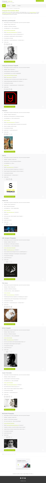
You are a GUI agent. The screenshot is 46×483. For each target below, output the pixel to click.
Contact (19, 5)
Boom (9, 69)
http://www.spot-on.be (10, 167)
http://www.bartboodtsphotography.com (13, 425)
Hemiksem (9, 417)
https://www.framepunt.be (11, 122)
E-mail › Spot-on (6, 165)
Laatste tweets (6, 40)
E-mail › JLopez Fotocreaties (8, 382)
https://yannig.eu (9, 77)
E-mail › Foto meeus (7, 292)
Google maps (13, 24)
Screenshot (19, 32)
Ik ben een (39, 0)
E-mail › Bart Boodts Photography (9, 423)
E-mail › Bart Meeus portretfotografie (9, 30)
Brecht (9, 204)
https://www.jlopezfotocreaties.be (12, 384)
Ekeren (9, 24)
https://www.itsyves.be (10, 339)
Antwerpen (5, 24)
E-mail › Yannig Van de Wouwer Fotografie (10, 75)
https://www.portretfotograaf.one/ (12, 32)
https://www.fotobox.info (10, 212)
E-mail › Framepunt (7, 120)
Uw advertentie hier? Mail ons (23, 468)
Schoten (9, 376)
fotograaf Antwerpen (33, 12)
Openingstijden (6, 218)
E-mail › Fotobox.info (7, 210)
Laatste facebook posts (14, 40)
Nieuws (8, 5)
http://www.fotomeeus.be (10, 294)
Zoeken (13, 5)
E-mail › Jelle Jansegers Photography (9, 247)
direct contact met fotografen (6, 13)
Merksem (9, 114)
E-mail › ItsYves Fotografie (8, 337)
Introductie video (21, 40)
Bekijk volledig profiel (10, 61)
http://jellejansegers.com (10, 249)
